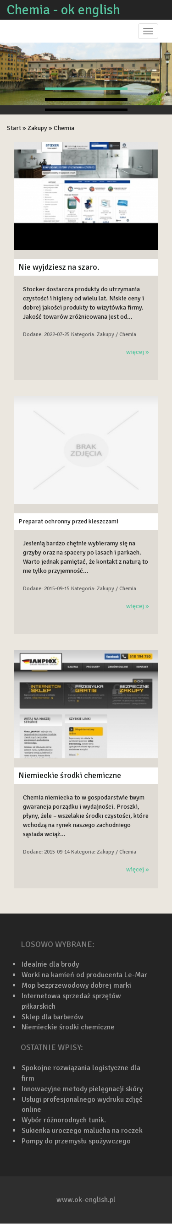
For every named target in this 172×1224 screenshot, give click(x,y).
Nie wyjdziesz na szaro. (59, 267)
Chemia (64, 128)
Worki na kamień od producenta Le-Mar (84, 974)
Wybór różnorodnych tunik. (64, 1120)
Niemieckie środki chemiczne (69, 775)
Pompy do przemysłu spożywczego (76, 1141)
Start (14, 128)
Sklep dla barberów (52, 1017)
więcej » (137, 352)
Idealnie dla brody (50, 964)
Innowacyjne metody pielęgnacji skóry (82, 1088)
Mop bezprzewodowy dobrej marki (76, 985)
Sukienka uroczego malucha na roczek (82, 1130)
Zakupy (37, 128)
